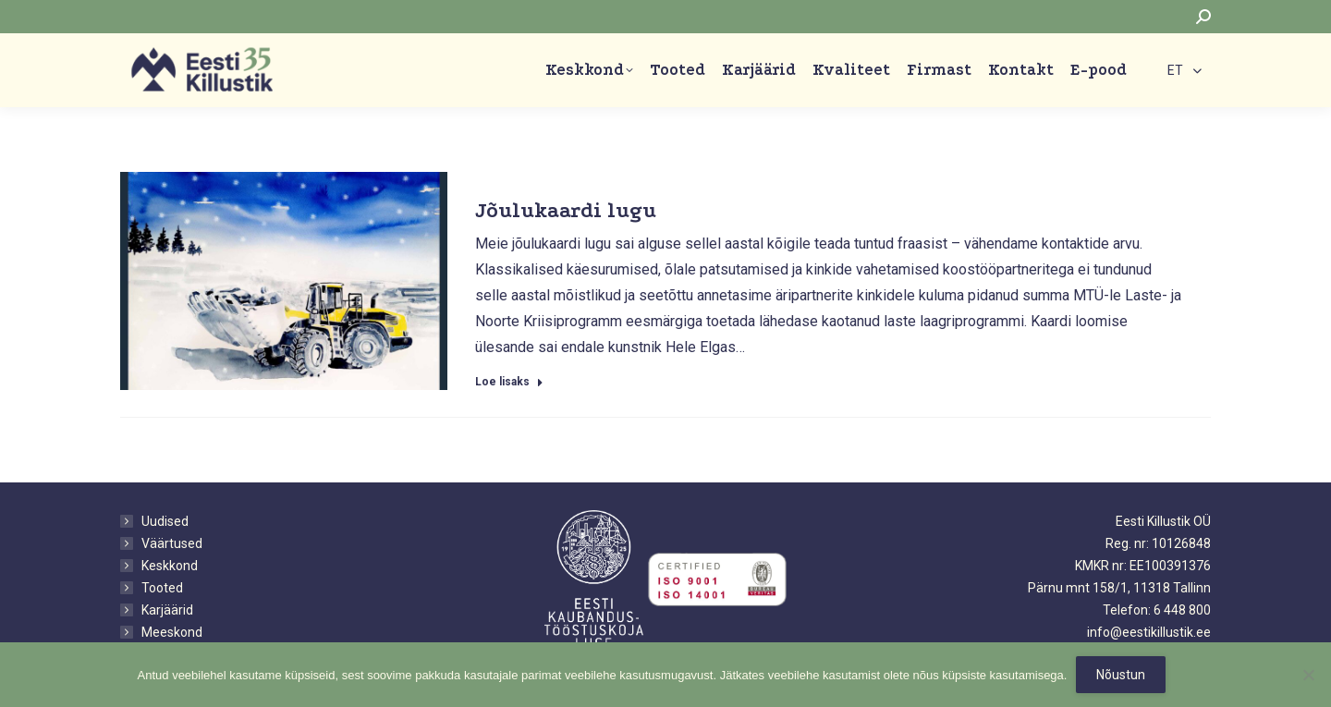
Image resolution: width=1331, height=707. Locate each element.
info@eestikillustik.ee (1149, 632)
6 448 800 (1182, 610)
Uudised (165, 521)
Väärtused (171, 543)
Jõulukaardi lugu (565, 210)
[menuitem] (1184, 69)
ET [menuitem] (1175, 71)
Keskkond (169, 565)
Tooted (162, 587)
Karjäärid (167, 610)
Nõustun (1120, 674)
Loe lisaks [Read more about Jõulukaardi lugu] (509, 381)
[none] (1184, 69)
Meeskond (171, 632)
